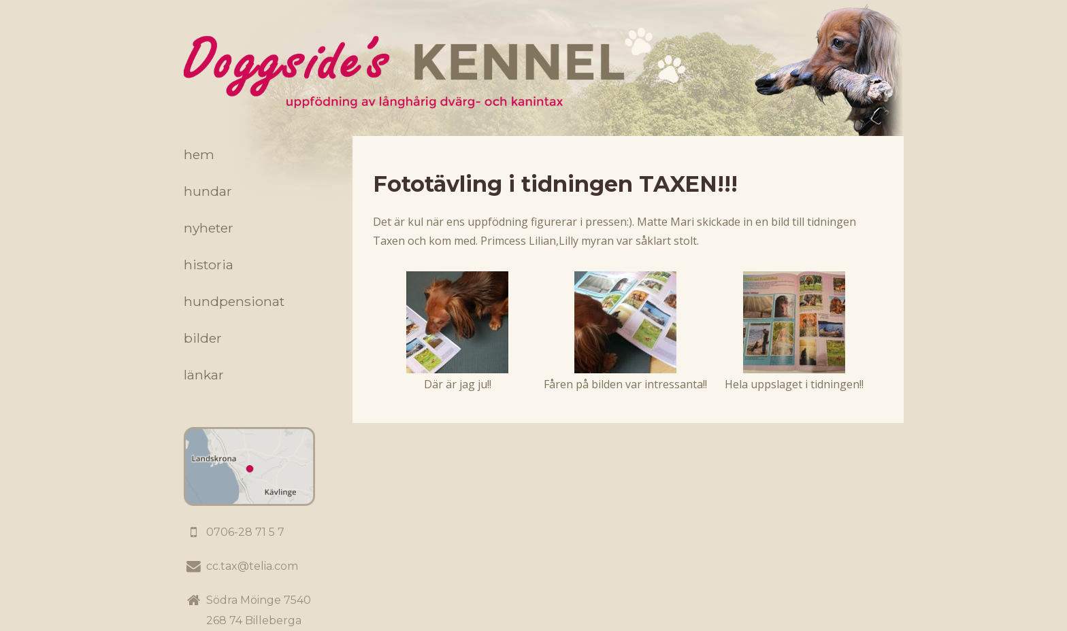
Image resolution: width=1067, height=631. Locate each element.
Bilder (203, 338)
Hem (199, 154)
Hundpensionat (234, 301)
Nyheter (208, 228)
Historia (208, 264)
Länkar (204, 374)
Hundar (208, 191)
